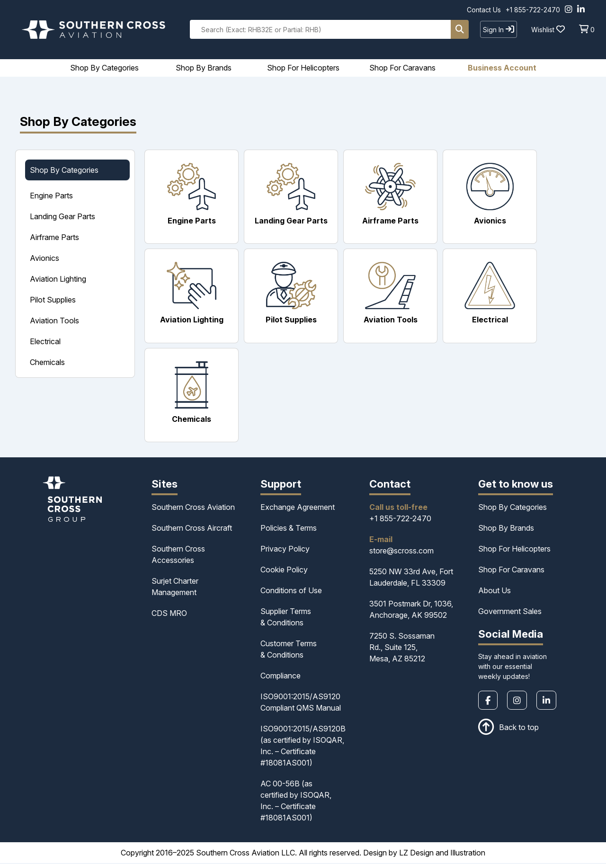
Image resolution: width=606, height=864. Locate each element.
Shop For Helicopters (514, 549)
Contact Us (484, 10)
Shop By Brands (506, 529)
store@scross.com (401, 551)
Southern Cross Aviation (193, 508)
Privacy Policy (285, 549)
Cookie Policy (284, 570)
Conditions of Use (291, 591)
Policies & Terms (288, 529)
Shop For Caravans (511, 570)
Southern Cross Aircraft (192, 529)
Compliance (280, 676)
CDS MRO (169, 614)
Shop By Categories (512, 508)
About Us (494, 591)
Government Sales (510, 612)
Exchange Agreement (297, 508)
